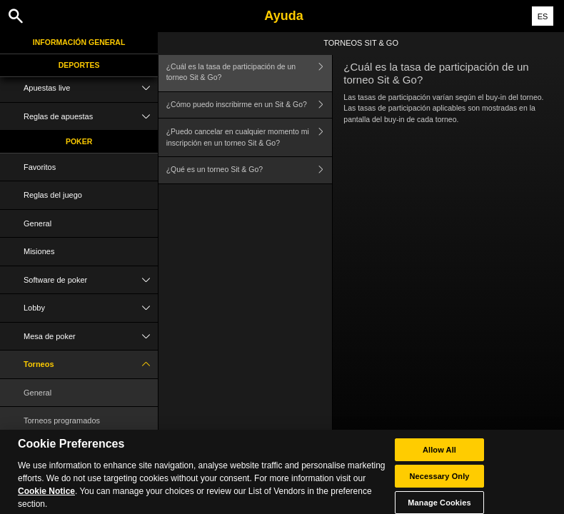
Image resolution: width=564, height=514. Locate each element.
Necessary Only (439, 483)
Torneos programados (62, 420)
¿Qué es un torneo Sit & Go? (249, 170)
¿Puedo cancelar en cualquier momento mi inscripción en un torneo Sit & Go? (249, 137)
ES (543, 16)
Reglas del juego (53, 195)
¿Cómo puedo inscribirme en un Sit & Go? (249, 105)
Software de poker (91, 280)
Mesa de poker (91, 337)
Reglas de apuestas (91, 117)
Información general (79, 42)
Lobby (91, 308)
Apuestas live (91, 88)
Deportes (79, 65)
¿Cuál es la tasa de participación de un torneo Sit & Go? (249, 72)
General (37, 223)
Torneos (91, 364)
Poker (79, 141)
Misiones (39, 251)
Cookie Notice (46, 498)
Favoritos (40, 167)
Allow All (439, 457)
